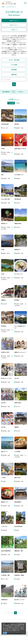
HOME (2, 7)
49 (8, 613)
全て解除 (20, 91)
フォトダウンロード (11, 7)
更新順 (18, 103)
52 (19, 613)
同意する (5, 632)
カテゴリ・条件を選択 (14, 60)
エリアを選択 (14, 65)
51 (15, 613)
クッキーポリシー (7, 630)
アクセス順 (11, 103)
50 (12, 613)
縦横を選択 (14, 74)
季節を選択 (14, 69)
